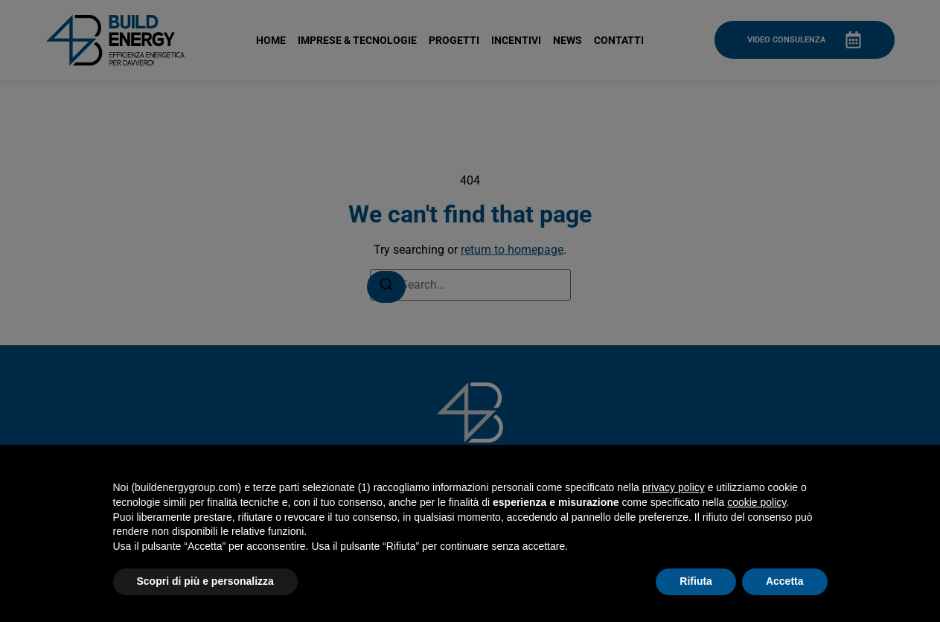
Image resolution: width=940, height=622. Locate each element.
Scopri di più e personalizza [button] (205, 581)
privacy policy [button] (673, 487)
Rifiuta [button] (696, 581)
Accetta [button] (785, 581)
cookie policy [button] (756, 502)
